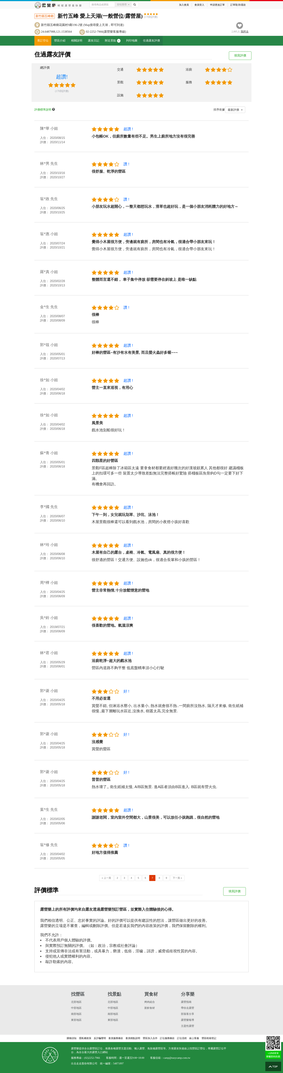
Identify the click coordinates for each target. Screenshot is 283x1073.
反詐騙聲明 (100, 1038)
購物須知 (71, 1038)
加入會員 (184, 4)
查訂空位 (42, 40)
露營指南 (186, 1002)
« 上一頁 (106, 877)
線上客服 (194, 1038)
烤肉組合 (149, 1002)
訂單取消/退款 (238, 4)
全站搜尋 (123, 4)
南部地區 (76, 1014)
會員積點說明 (133, 1038)
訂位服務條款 (167, 1038)
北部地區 (76, 1002)
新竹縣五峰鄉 (45, 16)
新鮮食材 (149, 1008)
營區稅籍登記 (209, 1038)
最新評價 (235, 109)
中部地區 (76, 1008)
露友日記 (93, 40)
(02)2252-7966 (92, 1057)
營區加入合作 (150, 1038)
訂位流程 (182, 1038)
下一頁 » (177, 877)
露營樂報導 (187, 1020)
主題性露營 (187, 1026)
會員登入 (199, 4)
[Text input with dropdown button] (102, 4)
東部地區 (76, 1020)
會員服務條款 (115, 1038)
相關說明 (76, 40)
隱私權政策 (85, 1038)
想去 (245, 31)
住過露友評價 (151, 40)
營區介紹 (59, 40)
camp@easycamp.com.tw (176, 1057)
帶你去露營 (187, 1008)
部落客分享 (187, 1014)
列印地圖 (131, 40)
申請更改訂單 (217, 4)
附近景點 (112, 41)
